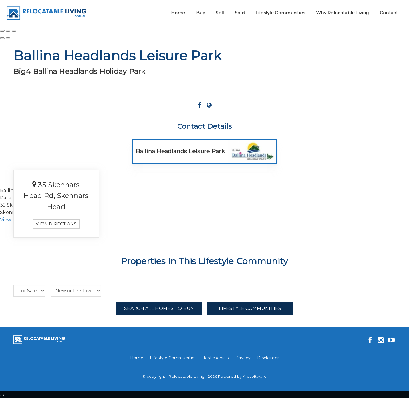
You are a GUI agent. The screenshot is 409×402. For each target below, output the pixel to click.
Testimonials (216, 357)
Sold (240, 12)
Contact (389, 12)
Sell (220, 12)
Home (178, 12)
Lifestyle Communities (280, 12)
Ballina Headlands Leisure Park (180, 151)
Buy (200, 12)
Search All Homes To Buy (159, 308)
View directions (56, 223)
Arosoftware (255, 376)
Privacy (243, 357)
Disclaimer (268, 357)
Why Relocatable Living (342, 12)
